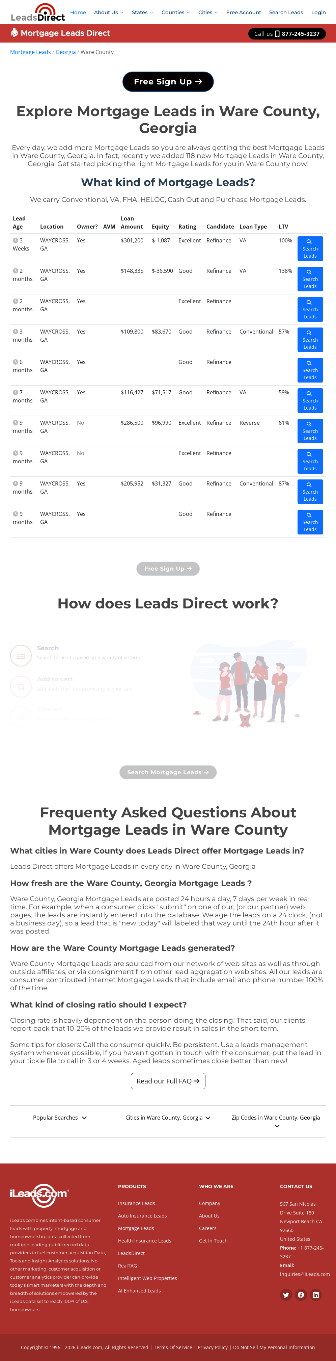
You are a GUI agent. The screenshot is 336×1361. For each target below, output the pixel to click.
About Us (209, 1215)
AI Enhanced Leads (139, 1290)
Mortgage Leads (30, 52)
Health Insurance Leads (144, 1240)
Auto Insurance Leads (142, 1215)
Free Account (243, 12)
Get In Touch (213, 1240)
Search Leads (286, 12)
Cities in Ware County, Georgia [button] (167, 1117)
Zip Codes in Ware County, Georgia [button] (276, 1121)
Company (209, 1203)
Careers (208, 1228)
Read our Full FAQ (168, 1080)
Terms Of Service (173, 1347)
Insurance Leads (136, 1203)
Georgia (66, 52)
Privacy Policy (213, 1347)
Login (318, 12)
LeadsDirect (131, 1253)
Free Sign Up (168, 81)
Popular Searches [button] (60, 1117)
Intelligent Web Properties (147, 1278)
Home (78, 12)
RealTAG (127, 1265)
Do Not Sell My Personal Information (274, 1347)
